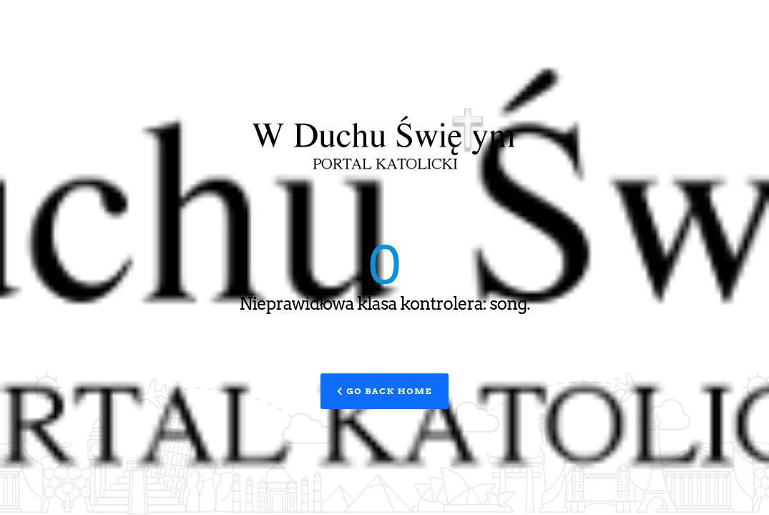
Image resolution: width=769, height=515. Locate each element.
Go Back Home (384, 391)
